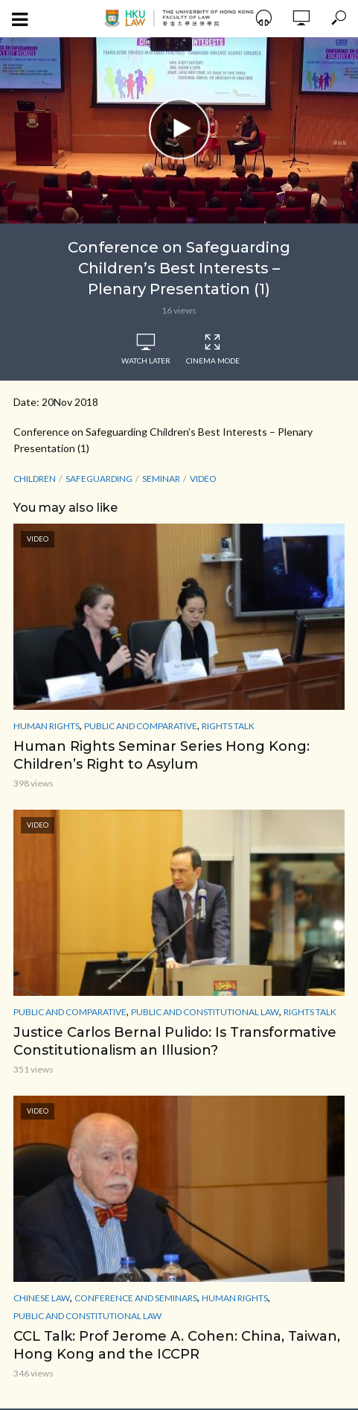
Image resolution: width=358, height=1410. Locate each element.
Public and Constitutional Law (205, 1011)
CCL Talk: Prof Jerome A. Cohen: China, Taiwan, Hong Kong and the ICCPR (176, 1345)
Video (203, 478)
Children (34, 478)
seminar (161, 478)
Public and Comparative (140, 725)
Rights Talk (228, 725)
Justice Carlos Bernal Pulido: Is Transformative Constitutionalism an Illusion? (174, 1041)
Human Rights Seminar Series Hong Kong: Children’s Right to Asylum (161, 755)
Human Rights (46, 725)
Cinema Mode (212, 349)
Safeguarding (98, 478)
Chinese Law (41, 1297)
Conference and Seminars (135, 1297)
